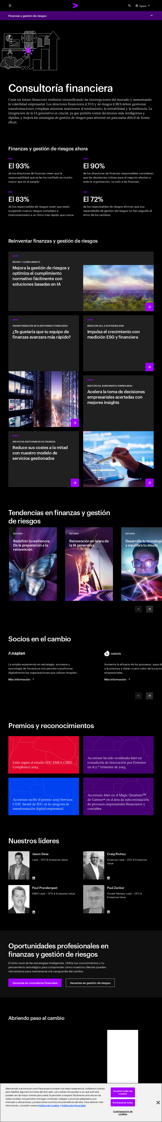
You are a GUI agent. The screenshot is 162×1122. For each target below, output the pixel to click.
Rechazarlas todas (123, 1103)
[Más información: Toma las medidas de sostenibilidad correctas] (118, 343)
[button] (35, 983)
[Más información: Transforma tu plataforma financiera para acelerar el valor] (43, 371)
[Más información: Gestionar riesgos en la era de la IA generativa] (81, 281)
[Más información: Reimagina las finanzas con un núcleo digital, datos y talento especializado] (43, 459)
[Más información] (21, 679)
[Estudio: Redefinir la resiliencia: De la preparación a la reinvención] (33, 564)
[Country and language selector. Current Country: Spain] (143, 5)
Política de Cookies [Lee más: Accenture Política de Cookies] (48, 1105)
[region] (81, 1102)
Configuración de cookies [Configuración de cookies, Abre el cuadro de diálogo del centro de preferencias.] (123, 1112)
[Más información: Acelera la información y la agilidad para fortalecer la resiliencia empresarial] (118, 431)
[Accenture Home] (76, 5)
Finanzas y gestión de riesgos (27, 16)
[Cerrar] (158, 1102)
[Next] (149, 609)
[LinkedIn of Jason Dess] (33, 878)
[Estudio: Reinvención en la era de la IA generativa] (89, 564)
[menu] (10, 5)
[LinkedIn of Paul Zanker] (108, 912)
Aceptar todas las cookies (123, 1092)
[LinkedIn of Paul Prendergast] (33, 912)
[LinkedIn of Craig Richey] (108, 878)
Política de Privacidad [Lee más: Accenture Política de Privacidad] (73, 1105)
